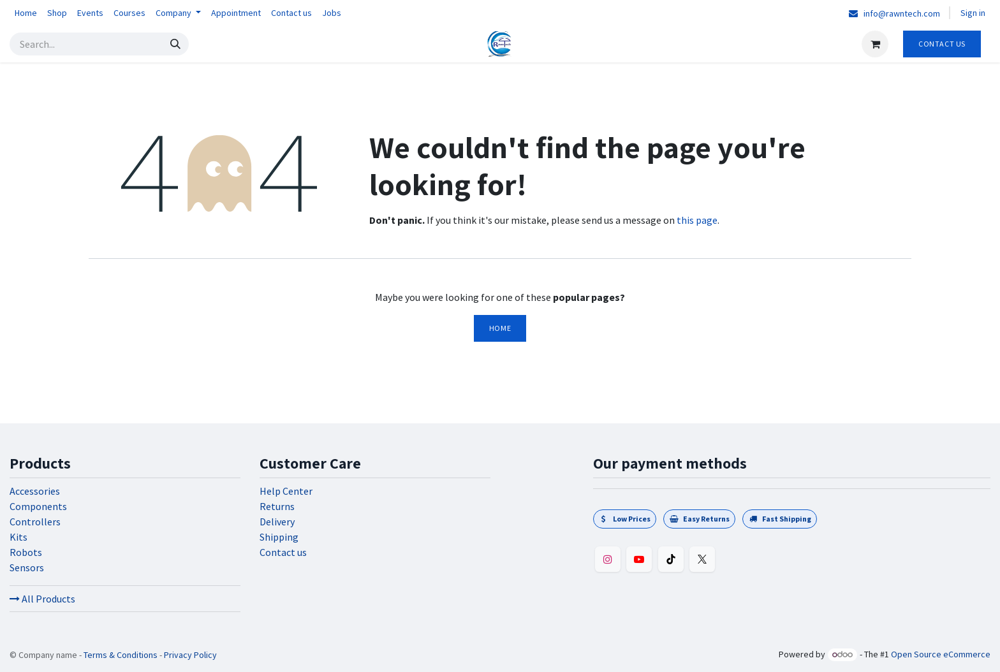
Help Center (286, 491)
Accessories (35, 491)
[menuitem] (26, 13)
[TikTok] (671, 559)
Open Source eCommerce (940, 654)
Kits (18, 536)
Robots (26, 552)
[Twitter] (702, 559)
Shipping (279, 536)
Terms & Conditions (121, 655)
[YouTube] (639, 559)
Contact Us (942, 43)
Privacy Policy (190, 655)
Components (38, 506)
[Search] (175, 44)
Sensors (27, 567)
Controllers (35, 521)
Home (500, 328)
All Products (42, 598)
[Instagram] (608, 559)
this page (697, 220)
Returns (277, 506)
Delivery (277, 521)
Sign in (972, 12)
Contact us (283, 552)
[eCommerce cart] (875, 44)
